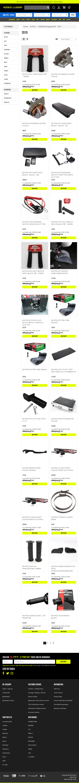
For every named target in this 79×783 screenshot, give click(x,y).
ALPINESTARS (32, 721)
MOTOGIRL (31, 741)
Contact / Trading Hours (35, 689)
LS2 (29, 729)
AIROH (30, 749)
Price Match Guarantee (61, 704)
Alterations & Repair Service (37, 708)
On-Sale (68, 19)
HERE (46, 665)
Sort (57, 39)
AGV (29, 753)
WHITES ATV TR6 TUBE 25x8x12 (34, 369)
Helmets (28, 19)
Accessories (54, 19)
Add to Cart (35, 90)
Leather (18, 19)
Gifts (64, 19)
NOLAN (30, 737)
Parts (60, 19)
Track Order (6, 692)
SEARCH (72, 15)
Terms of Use (58, 692)
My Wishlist (6, 696)
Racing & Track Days (60, 708)
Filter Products (8, 27)
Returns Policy (7, 98)
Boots (37, 19)
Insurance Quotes (33, 712)
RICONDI (30, 725)
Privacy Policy (58, 696)
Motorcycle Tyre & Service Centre (38, 700)
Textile (23, 19)
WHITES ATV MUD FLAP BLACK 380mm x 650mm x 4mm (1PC (33, 322)
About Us (6, 94)
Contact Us (6, 102)
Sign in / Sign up (7, 689)
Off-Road (42, 19)
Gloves (33, 19)
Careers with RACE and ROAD (63, 700)
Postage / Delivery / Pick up (36, 692)
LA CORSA (31, 757)
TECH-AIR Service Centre (36, 704)
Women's (48, 19)
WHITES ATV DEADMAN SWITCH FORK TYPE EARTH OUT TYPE (62, 175)
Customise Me (12, 19)
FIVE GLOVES (32, 745)
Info (33, 87)
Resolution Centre (8, 700)
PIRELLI (30, 733)
